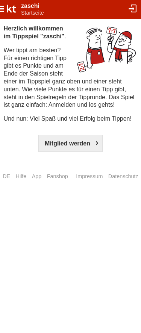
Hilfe (21, 176)
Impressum (89, 176)
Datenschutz (123, 176)
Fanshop (57, 176)
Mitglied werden (67, 143)
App (37, 176)
